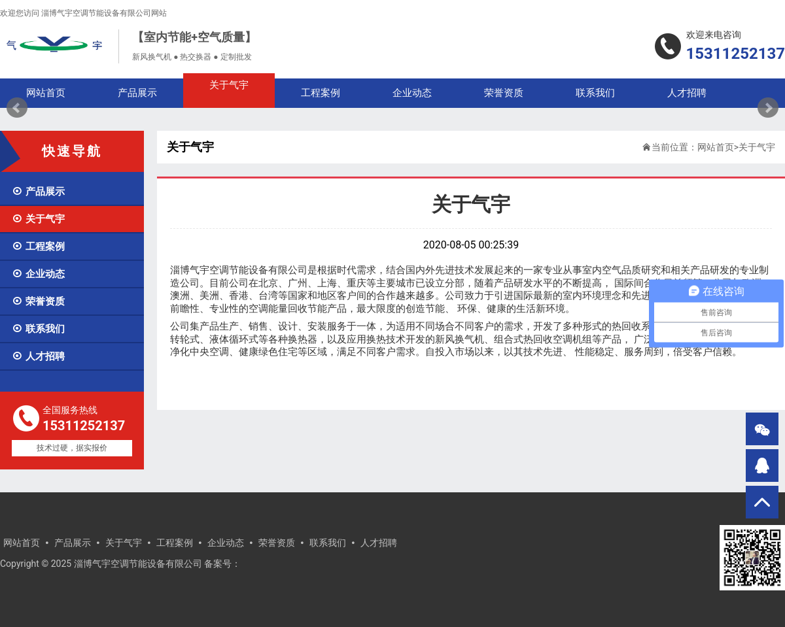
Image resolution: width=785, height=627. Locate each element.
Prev (17, 107)
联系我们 (38, 329)
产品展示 (38, 191)
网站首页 (715, 147)
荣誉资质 (38, 301)
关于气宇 (38, 219)
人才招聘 (38, 356)
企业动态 (38, 274)
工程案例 (38, 246)
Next (768, 107)
